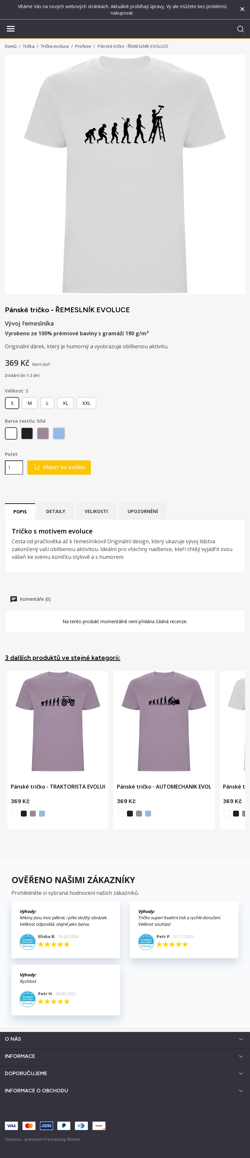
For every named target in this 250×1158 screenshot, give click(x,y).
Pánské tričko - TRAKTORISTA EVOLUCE (60, 786)
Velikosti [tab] (96, 511)
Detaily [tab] (55, 511)
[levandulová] (43, 435)
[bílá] (11, 435)
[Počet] (14, 467)
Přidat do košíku (59, 467)
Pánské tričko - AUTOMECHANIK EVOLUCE (169, 786)
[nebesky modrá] (59, 435)
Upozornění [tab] (143, 511)
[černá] (27, 435)
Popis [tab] (20, 511)
